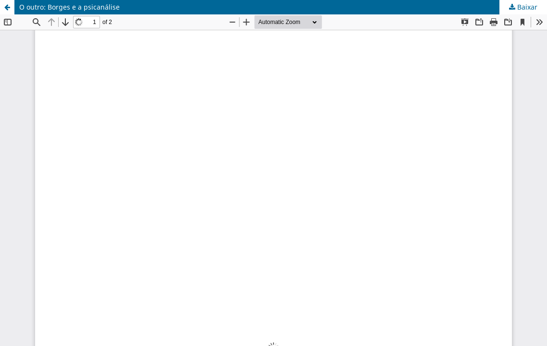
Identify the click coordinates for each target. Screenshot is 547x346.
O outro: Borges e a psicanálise (69, 7)
